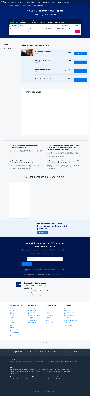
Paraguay (18, 364)
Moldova (19, 371)
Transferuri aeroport (14, 332)
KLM (47, 319)
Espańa (50, 369)
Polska (38, 371)
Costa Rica (35, 361)
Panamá (72, 361)
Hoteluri (12, 317)
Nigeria (22, 378)
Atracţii (11, 334)
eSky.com (42, 384)
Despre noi (66, 307)
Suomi (64, 371)
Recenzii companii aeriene (34, 315)
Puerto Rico (12, 364)
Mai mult (66, 2)
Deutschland (45, 369)
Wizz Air (48, 307)
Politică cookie (67, 322)
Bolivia (16, 361)
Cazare (38, 2)
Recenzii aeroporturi (32, 319)
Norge (28, 371)
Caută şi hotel (64, 25)
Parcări (11, 330)
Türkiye (50, 378)
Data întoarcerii (60, 28)
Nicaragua (67, 361)
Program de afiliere (68, 315)
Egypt (11, 378)
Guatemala (52, 361)
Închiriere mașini (46, 2)
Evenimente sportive (14, 335)
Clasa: (72, 25)
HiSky (47, 310)
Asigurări (12, 327)
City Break (27, 2)
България (25, 369)
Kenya (14, 378)
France (54, 369)
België (11, 369)
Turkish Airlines (49, 315)
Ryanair (47, 312)
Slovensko (60, 371)
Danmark (39, 369)
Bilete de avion (19, 2)
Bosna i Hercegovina (18, 369)
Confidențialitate (68, 325)
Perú (76, 361)
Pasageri (70, 28)
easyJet (47, 320)
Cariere (65, 313)
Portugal (43, 371)
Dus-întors (14, 25)
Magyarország (13, 371)
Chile (20, 361)
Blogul (65, 308)
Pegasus (48, 317)
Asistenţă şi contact (68, 324)
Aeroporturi (30, 317)
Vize (11, 325)
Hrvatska (63, 369)
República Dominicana (44, 361)
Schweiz (69, 371)
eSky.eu (37, 384)
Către (30, 28)
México (62, 361)
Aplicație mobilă (31, 308)
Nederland (24, 371)
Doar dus (22, 25)
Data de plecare (49, 28)
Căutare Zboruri (13, 315)
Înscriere (27, 264)
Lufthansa (48, 313)
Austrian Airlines (49, 322)
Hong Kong (34, 378)
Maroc (18, 378)
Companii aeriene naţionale (34, 313)
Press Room (67, 310)
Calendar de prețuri (32, 320)
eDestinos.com (48, 384)
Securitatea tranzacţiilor (69, 312)
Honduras (57, 361)
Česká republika (32, 369)
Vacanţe (33, 2)
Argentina (12, 361)
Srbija (46, 371)
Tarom (47, 308)
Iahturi (11, 320)
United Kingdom (13, 373)
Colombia (30, 361)
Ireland (67, 369)
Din (11, 28)
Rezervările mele (68, 319)
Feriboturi (12, 322)
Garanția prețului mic (32, 307)
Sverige (55, 371)
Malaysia (40, 378)
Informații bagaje (32, 322)
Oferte (54, 2)
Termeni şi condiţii (68, 317)
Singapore (45, 378)
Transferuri (60, 2)
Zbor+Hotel (11, 2)
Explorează (42, 232)
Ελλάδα (58, 369)
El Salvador (24, 361)
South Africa (27, 378)
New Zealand (57, 378)
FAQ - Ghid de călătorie (33, 324)
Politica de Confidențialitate (70, 320)
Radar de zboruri (32, 310)
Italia (71, 369)
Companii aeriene (32, 312)
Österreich (33, 371)
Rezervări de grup (14, 329)
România (51, 371)
